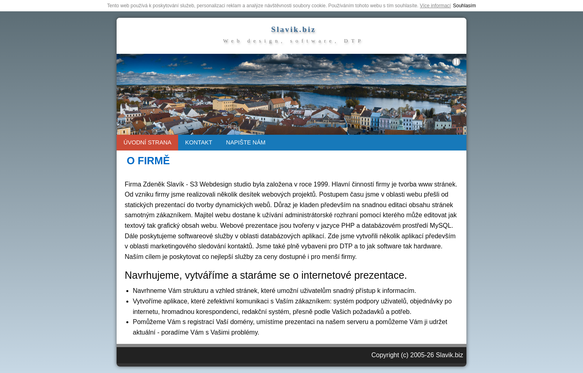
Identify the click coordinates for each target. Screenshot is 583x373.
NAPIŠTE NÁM (246, 142)
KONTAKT (198, 142)
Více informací (435, 5)
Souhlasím (464, 5)
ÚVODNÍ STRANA (147, 142)
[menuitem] (147, 142)
